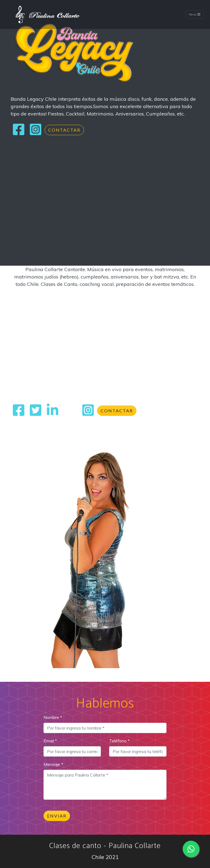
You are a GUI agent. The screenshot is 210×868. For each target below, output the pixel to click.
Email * (50, 740)
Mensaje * (53, 764)
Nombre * (52, 717)
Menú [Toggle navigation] (194, 14)
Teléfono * (119, 740)
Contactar (64, 129)
